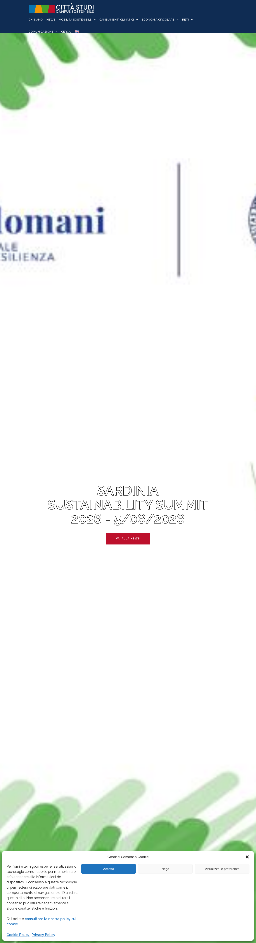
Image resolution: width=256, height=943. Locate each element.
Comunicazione (41, 31)
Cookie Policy (18, 935)
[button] (247, 857)
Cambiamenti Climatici (116, 19)
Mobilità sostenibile (75, 19)
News (51, 19)
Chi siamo (36, 19)
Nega (165, 869)
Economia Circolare (158, 19)
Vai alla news (128, 538)
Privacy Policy (43, 935)
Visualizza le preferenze (222, 869)
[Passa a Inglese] (76, 32)
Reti (185, 19)
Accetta (108, 869)
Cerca (66, 31)
